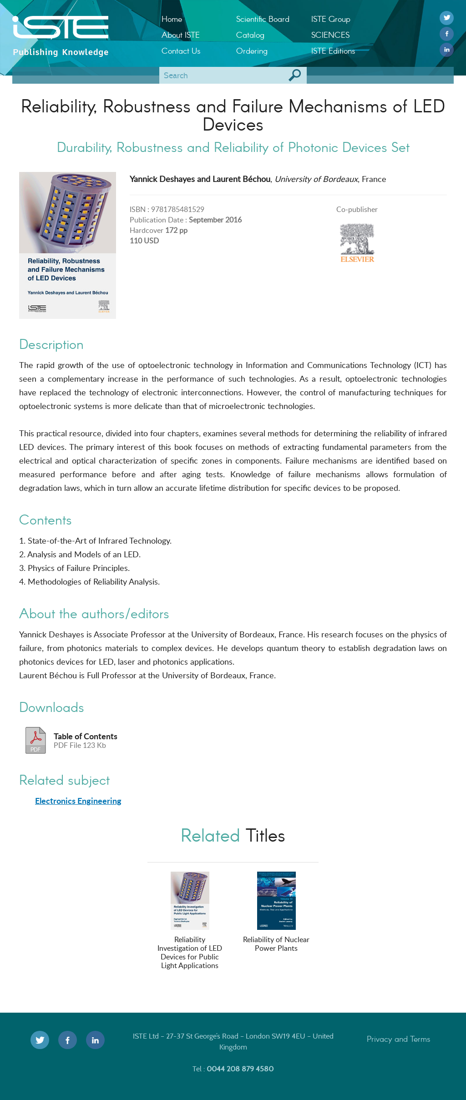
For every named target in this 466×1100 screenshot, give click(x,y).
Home (172, 19)
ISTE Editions (333, 50)
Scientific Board (262, 19)
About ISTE (181, 35)
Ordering (252, 50)
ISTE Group (330, 19)
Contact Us (181, 50)
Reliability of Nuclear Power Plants (276, 912)
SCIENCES (330, 35)
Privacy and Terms (399, 1039)
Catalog (250, 35)
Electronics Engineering (78, 801)
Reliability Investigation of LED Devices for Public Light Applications (189, 921)
